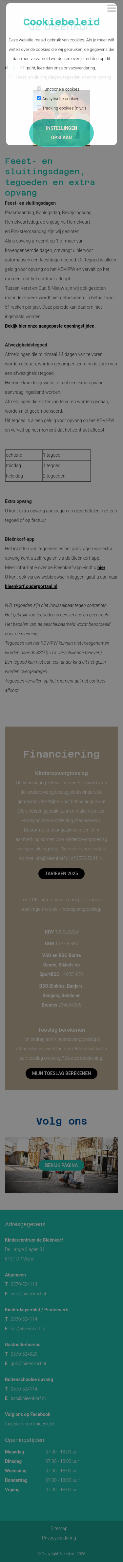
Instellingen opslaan (61, 132)
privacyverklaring (79, 68)
